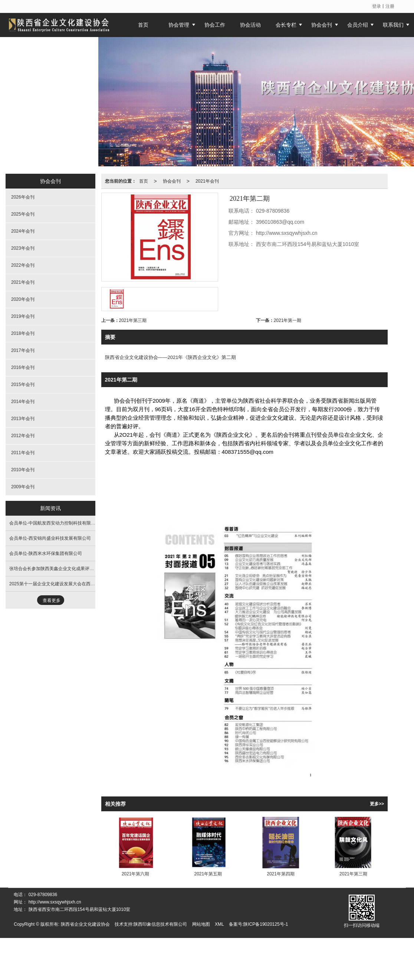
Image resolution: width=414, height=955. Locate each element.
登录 (376, 6)
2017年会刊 (22, 350)
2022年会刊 (22, 265)
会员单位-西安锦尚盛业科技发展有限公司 (50, 538)
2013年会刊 (22, 418)
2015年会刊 (22, 384)
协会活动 (250, 25)
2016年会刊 (22, 367)
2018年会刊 (22, 333)
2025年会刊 (22, 214)
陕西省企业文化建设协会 (85, 924)
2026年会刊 (22, 197)
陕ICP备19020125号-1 (265, 924)
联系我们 (393, 25)
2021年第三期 (133, 320)
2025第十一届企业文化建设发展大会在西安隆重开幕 (61, 583)
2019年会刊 (22, 316)
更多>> (377, 803)
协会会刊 (321, 25)
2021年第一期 (288, 320)
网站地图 (201, 924)
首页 (143, 181)
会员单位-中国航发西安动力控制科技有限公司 (54, 523)
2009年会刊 (22, 486)
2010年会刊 (22, 469)
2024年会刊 (22, 231)
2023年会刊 (22, 248)
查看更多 (51, 600)
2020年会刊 (22, 299)
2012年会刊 (22, 435)
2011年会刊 (22, 452)
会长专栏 (286, 25)
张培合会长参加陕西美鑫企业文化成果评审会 (53, 568)
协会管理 (178, 25)
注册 (389, 6)
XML (219, 924)
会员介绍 (357, 25)
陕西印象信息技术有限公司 (160, 924)
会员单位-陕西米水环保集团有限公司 (45, 553)
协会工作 (214, 25)
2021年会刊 (207, 181)
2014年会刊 (22, 401)
